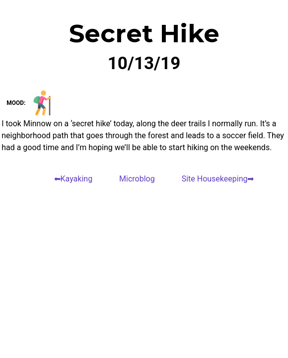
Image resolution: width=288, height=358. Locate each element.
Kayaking (77, 178)
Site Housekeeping (215, 178)
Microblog (137, 178)
